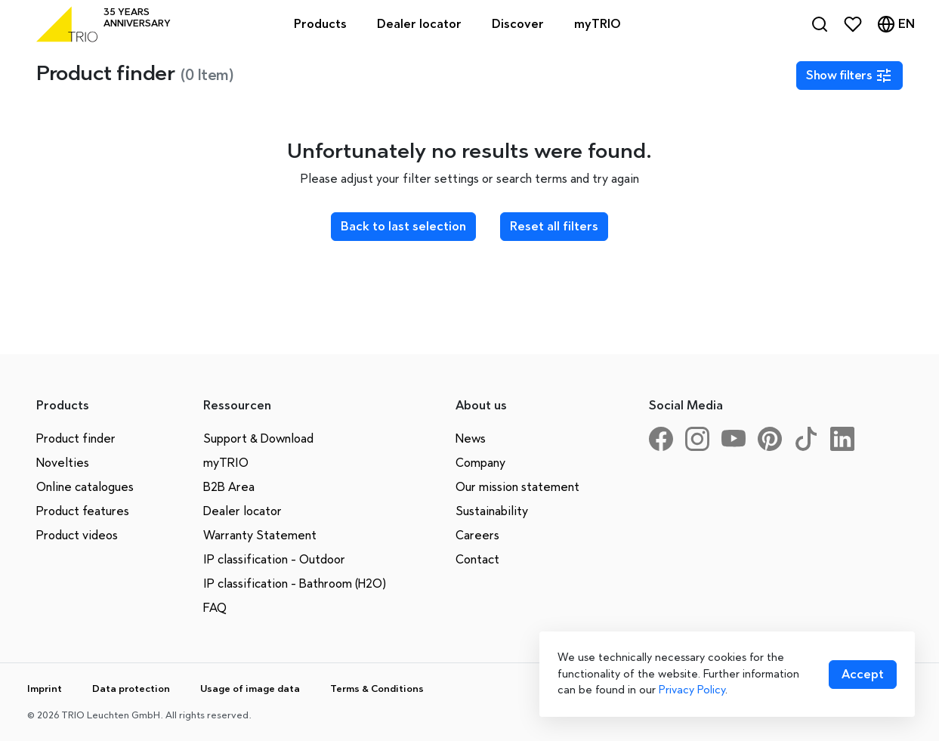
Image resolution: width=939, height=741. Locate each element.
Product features (82, 511)
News (471, 438)
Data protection (131, 688)
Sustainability (492, 511)
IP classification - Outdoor (274, 559)
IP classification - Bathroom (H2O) (294, 583)
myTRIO (226, 462)
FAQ (215, 608)
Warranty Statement (260, 535)
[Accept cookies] (863, 674)
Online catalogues (85, 487)
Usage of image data (250, 688)
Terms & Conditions (377, 688)
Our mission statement (517, 487)
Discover (518, 24)
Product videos (77, 535)
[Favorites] (853, 24)
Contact (477, 559)
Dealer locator (242, 511)
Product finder (76, 438)
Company (480, 462)
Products (320, 24)
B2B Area (229, 487)
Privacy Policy (692, 689)
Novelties (62, 462)
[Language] (896, 24)
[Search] (819, 24)
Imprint (44, 688)
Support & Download (258, 438)
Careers (477, 535)
